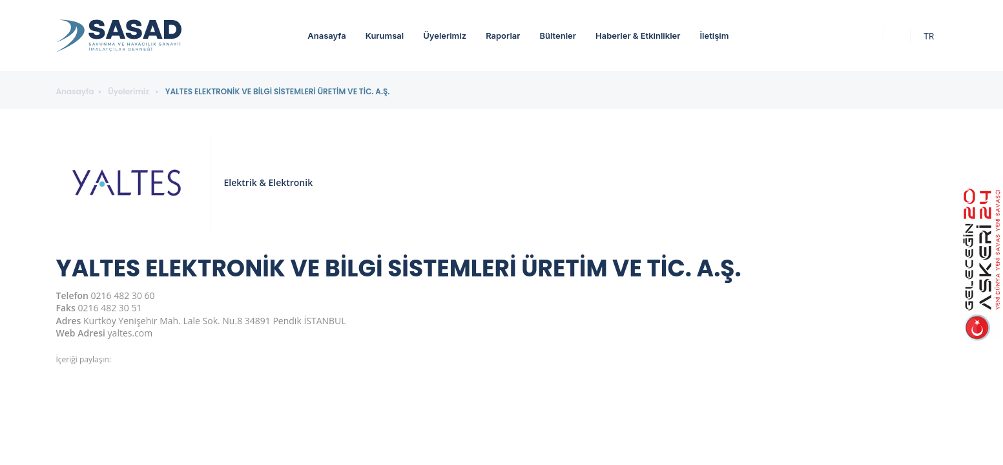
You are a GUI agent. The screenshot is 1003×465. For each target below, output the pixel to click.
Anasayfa (326, 35)
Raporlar (503, 35)
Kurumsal (385, 35)
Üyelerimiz (444, 35)
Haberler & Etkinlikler (637, 35)
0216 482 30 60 (123, 295)
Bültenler (557, 35)
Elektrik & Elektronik (268, 182)
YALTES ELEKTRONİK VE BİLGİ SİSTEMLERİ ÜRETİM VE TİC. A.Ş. (277, 91)
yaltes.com (130, 333)
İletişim (714, 35)
